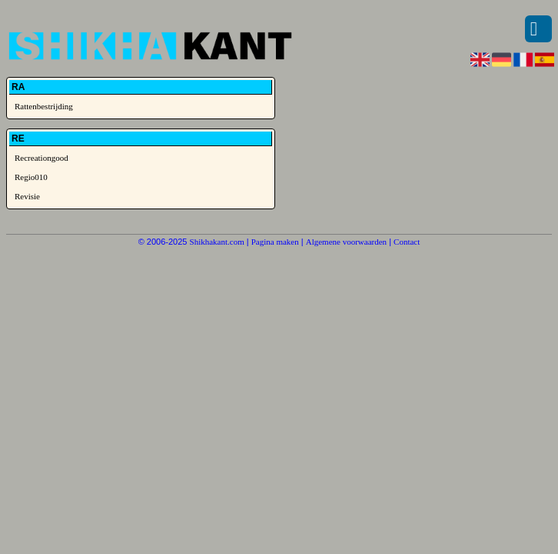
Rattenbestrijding (44, 106)
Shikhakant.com (217, 241)
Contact (407, 241)
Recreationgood (41, 157)
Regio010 (31, 177)
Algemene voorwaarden (346, 241)
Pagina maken (275, 241)
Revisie (27, 196)
